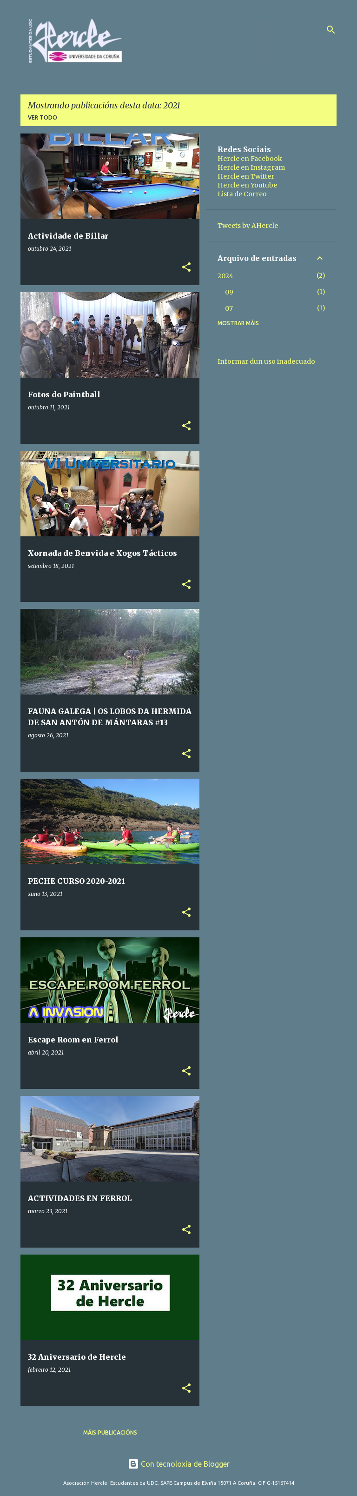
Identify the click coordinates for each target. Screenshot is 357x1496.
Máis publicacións (110, 1432)
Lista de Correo (242, 194)
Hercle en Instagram (251, 167)
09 (229, 292)
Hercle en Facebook (250, 158)
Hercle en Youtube (247, 185)
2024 (225, 276)
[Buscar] (331, 30)
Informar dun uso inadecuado (266, 361)
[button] (186, 267)
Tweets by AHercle (248, 225)
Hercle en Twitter (246, 176)
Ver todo (42, 117)
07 (229, 308)
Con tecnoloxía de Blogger (179, 1464)
